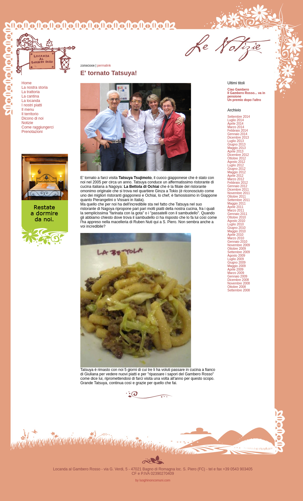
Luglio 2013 (235, 141)
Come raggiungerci (37, 127)
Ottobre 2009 (236, 248)
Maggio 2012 (236, 172)
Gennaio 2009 (237, 276)
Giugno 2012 (236, 168)
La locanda (31, 100)
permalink (104, 65)
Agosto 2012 (236, 162)
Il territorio (30, 114)
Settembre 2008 (238, 290)
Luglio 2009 (235, 259)
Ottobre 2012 (236, 158)
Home (27, 83)
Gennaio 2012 (237, 186)
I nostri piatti (32, 105)
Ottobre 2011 (236, 196)
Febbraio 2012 (237, 182)
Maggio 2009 (236, 266)
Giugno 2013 (236, 144)
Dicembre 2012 (238, 155)
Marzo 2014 (235, 127)
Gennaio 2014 (237, 134)
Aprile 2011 (235, 207)
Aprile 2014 (235, 123)
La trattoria (31, 92)
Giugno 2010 (236, 228)
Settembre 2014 (238, 116)
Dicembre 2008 (238, 280)
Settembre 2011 (238, 200)
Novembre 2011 (238, 193)
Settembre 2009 (238, 252)
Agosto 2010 (236, 221)
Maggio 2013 (236, 148)
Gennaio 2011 (237, 214)
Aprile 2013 (235, 151)
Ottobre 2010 (236, 217)
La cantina (30, 96)
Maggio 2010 (236, 231)
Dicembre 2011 (238, 189)
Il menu (28, 109)
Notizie (27, 123)
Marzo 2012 (235, 179)
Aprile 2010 (235, 234)
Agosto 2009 (236, 255)
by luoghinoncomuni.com (152, 480)
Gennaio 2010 (237, 241)
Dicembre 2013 (238, 137)
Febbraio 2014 (237, 130)
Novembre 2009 (238, 245)
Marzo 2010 (235, 238)
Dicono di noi (32, 118)
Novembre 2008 (238, 283)
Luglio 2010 (235, 224)
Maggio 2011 (236, 203)
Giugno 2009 (236, 262)
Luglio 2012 (235, 165)
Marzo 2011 (235, 210)
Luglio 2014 (235, 120)
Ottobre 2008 (236, 287)
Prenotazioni (32, 131)
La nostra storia (35, 87)
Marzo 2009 (235, 273)
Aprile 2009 (235, 269)
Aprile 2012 (235, 175)
